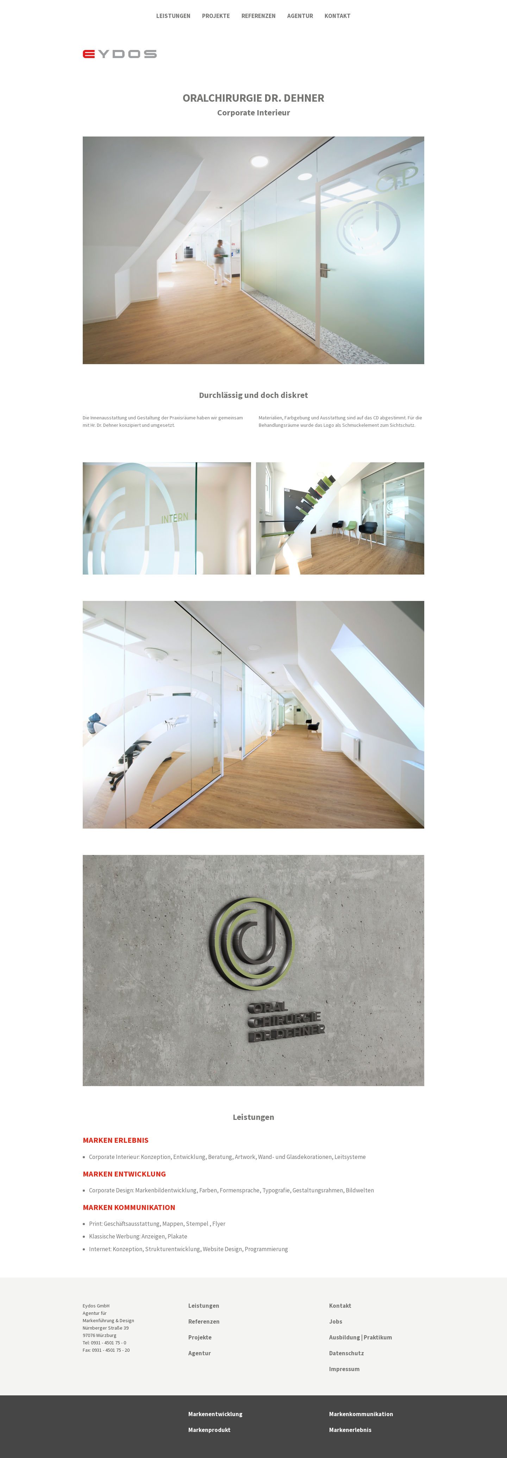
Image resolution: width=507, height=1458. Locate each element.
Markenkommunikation (361, 1414)
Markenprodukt (209, 1430)
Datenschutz (346, 1353)
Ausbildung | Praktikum (360, 1337)
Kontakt (338, 16)
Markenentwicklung (215, 1414)
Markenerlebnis (350, 1430)
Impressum (344, 1369)
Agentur (300, 16)
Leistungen (173, 16)
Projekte (216, 16)
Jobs (335, 1321)
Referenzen (259, 16)
